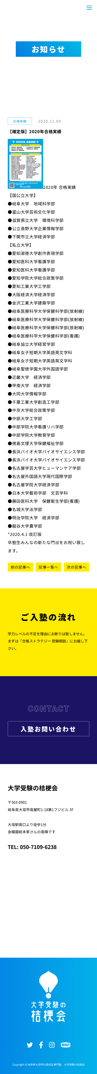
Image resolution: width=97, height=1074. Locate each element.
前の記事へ (20, 567)
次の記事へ (76, 567)
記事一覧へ (48, 567)
